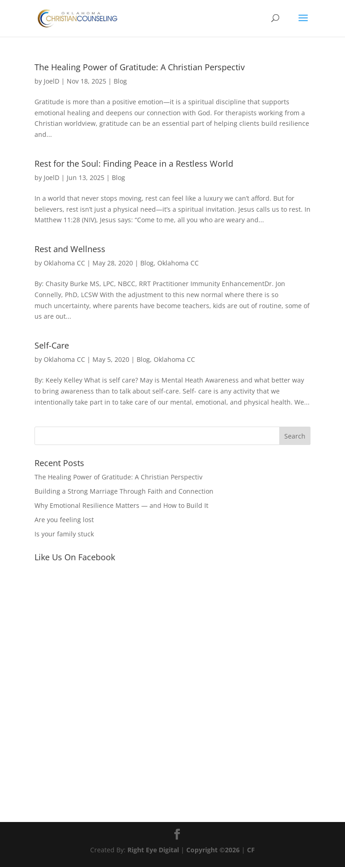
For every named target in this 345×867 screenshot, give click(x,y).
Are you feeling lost (64, 519)
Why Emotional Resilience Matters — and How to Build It (121, 505)
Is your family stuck (64, 533)
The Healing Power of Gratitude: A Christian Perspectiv (139, 67)
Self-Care (51, 345)
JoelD (51, 81)
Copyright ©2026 (214, 849)
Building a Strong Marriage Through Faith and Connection (123, 491)
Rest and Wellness (69, 248)
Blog (120, 81)
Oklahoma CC (64, 263)
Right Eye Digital (153, 849)
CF (251, 849)
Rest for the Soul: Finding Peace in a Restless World (133, 163)
